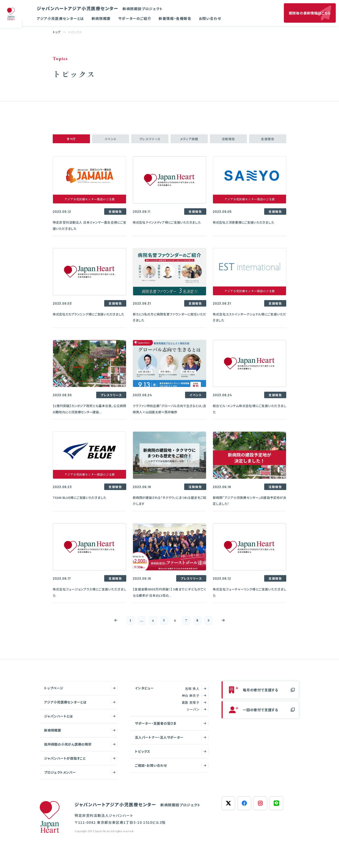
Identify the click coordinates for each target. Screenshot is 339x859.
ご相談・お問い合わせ (151, 769)
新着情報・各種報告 (175, 18)
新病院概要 (101, 18)
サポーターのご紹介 (134, 18)
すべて (71, 139)
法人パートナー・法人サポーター (159, 741)
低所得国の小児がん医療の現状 (68, 748)
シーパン (193, 713)
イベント (110, 139)
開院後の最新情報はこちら (310, 13)
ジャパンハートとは (58, 719)
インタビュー (144, 691)
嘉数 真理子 (190, 706)
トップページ (53, 691)
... (137, 623)
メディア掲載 (189, 139)
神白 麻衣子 (190, 699)
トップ (57, 32)
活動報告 (228, 139)
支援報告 (268, 139)
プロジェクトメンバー (60, 776)
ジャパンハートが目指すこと (65, 762)
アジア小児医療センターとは (60, 18)
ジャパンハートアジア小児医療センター (100, 8)
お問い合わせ (210, 18)
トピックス (142, 755)
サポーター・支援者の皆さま (156, 727)
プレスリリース (150, 139)
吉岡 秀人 (192, 692)
